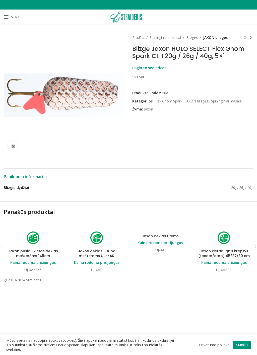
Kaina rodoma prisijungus (33, 262)
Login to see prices (149, 67)
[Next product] (250, 37)
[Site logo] (128, 16)
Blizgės (192, 37)
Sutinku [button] (242, 344)
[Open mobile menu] (12, 17)
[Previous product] (240, 37)
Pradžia (138, 37)
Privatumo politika (214, 344)
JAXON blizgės (215, 37)
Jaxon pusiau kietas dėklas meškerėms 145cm (33, 254)
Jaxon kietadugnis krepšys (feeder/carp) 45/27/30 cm (224, 254)
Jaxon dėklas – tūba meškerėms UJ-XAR (96, 254)
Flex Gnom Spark (168, 101)
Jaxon (148, 109)
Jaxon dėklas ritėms (160, 236)
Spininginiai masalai (165, 37)
